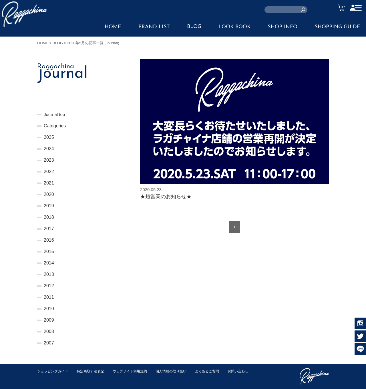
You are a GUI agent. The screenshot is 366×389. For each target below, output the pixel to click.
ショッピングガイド (54, 371)
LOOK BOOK (234, 27)
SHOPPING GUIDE (337, 27)
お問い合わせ (48, 377)
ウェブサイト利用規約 (136, 371)
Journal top (55, 114)
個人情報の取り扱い (180, 371)
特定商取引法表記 (94, 371)
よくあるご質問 (218, 371)
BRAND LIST (154, 27)
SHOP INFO (282, 27)
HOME (113, 27)
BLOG (194, 26)
